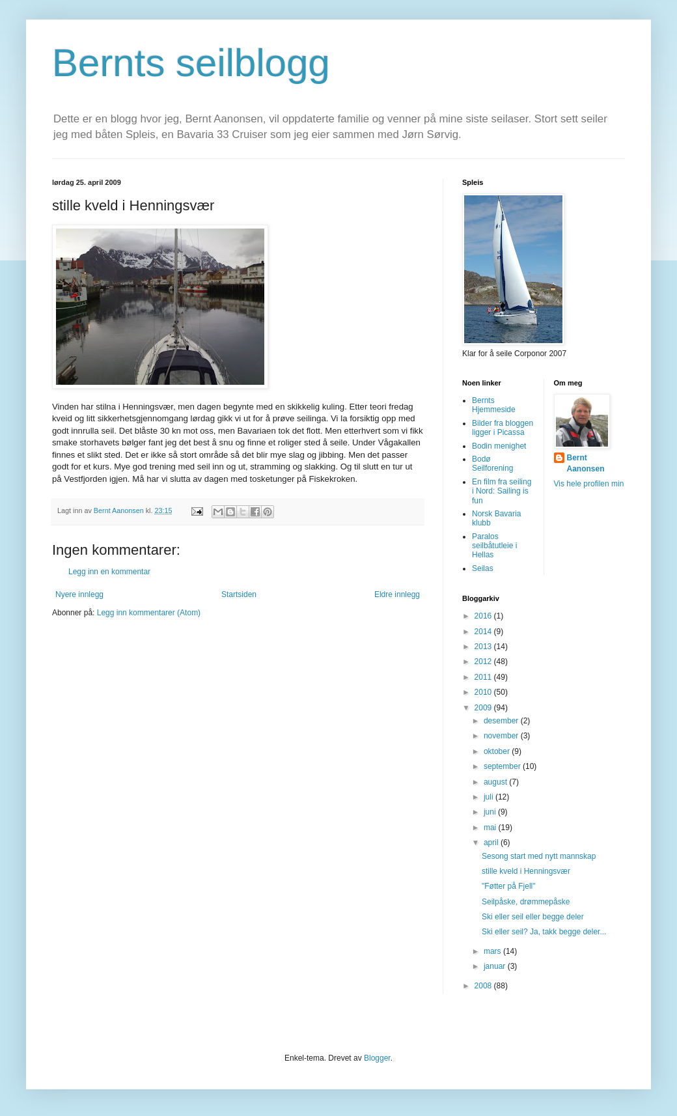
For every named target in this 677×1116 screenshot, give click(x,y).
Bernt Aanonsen (586, 463)
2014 (484, 631)
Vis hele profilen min (589, 483)
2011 (484, 677)
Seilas (482, 568)
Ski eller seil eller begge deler (533, 916)
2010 (484, 692)
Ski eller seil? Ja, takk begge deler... (544, 931)
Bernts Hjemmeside (494, 405)
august (496, 782)
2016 (484, 616)
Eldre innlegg (397, 594)
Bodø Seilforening (492, 463)
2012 (484, 661)
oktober (498, 751)
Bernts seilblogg (191, 63)
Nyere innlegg (79, 594)
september (503, 766)
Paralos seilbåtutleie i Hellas (494, 546)
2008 (484, 985)
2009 (484, 707)
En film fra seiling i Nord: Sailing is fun (501, 491)
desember (502, 720)
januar (496, 966)
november (502, 735)
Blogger (377, 1058)
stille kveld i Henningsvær (526, 871)
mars (493, 951)
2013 (484, 646)
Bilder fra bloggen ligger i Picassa (502, 428)
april (492, 842)
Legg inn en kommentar (109, 571)
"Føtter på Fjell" (509, 886)
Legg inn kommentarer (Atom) (148, 612)
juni (491, 811)
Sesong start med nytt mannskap (539, 856)
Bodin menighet (499, 446)
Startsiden (238, 594)
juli (489, 797)
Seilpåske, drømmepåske (526, 901)
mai (491, 827)
